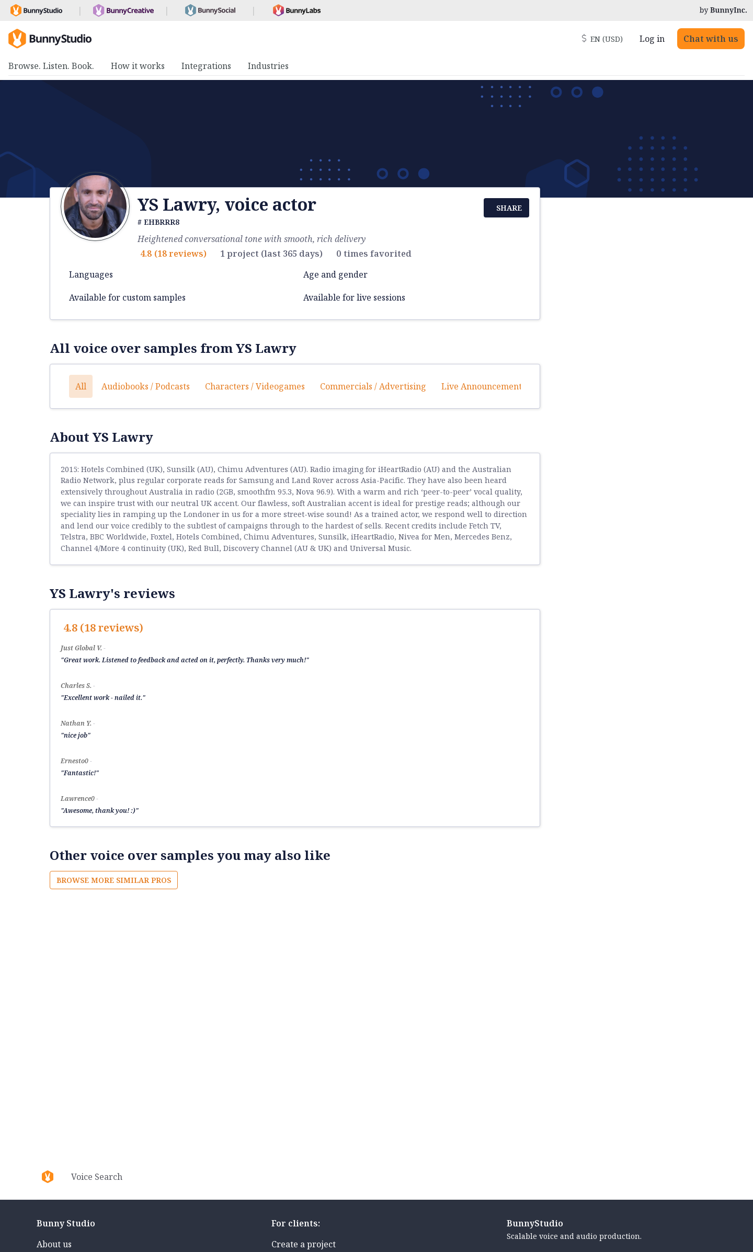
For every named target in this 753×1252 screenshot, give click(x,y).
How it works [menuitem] (138, 66)
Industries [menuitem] (268, 66)
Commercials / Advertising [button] (373, 386)
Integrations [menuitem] (206, 66)
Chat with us (710, 38)
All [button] (80, 386)
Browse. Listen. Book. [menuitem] (51, 66)
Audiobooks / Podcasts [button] (145, 386)
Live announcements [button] (483, 386)
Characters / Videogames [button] (255, 386)
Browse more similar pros (113, 880)
